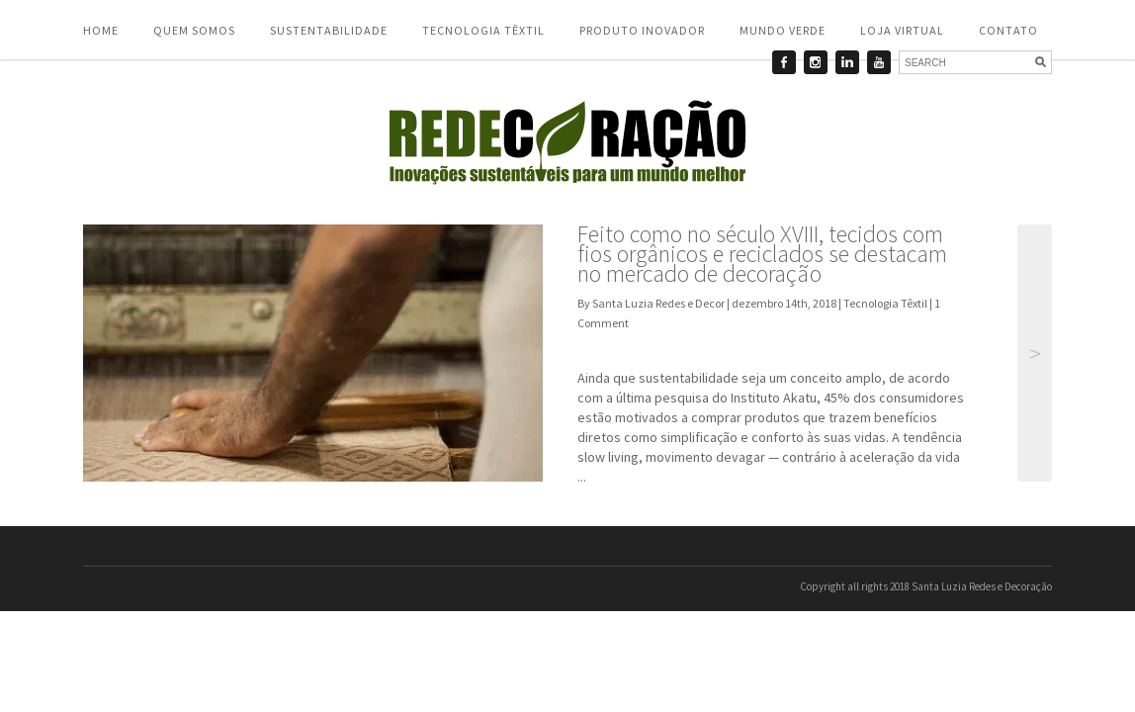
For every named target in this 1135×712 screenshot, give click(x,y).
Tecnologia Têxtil (483, 30)
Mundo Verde (783, 30)
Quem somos (194, 30)
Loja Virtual (902, 30)
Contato (1008, 30)
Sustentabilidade (329, 30)
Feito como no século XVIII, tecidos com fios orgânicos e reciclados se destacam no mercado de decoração (762, 254)
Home (101, 30)
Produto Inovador (642, 30)
